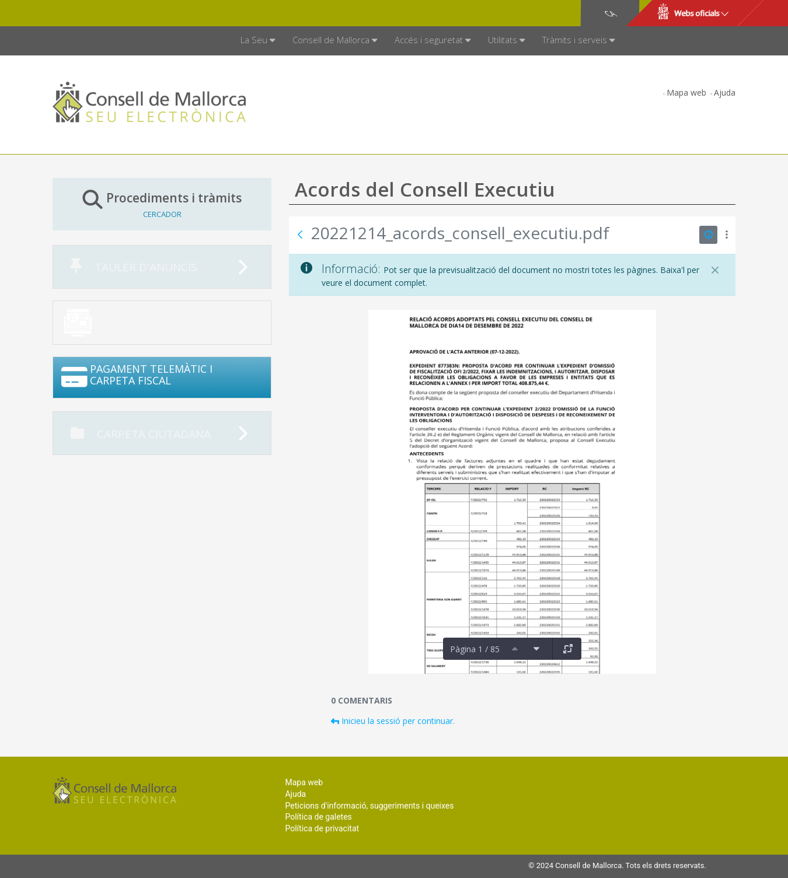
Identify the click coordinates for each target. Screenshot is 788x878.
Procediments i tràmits (162, 204)
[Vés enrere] (300, 234)
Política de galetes (318, 816)
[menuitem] (257, 40)
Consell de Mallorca (92, 13)
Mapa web (686, 92)
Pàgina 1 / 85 (475, 649)
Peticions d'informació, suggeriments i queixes (369, 805)
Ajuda (724, 92)
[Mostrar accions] (726, 235)
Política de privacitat (322, 828)
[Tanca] (715, 270)
